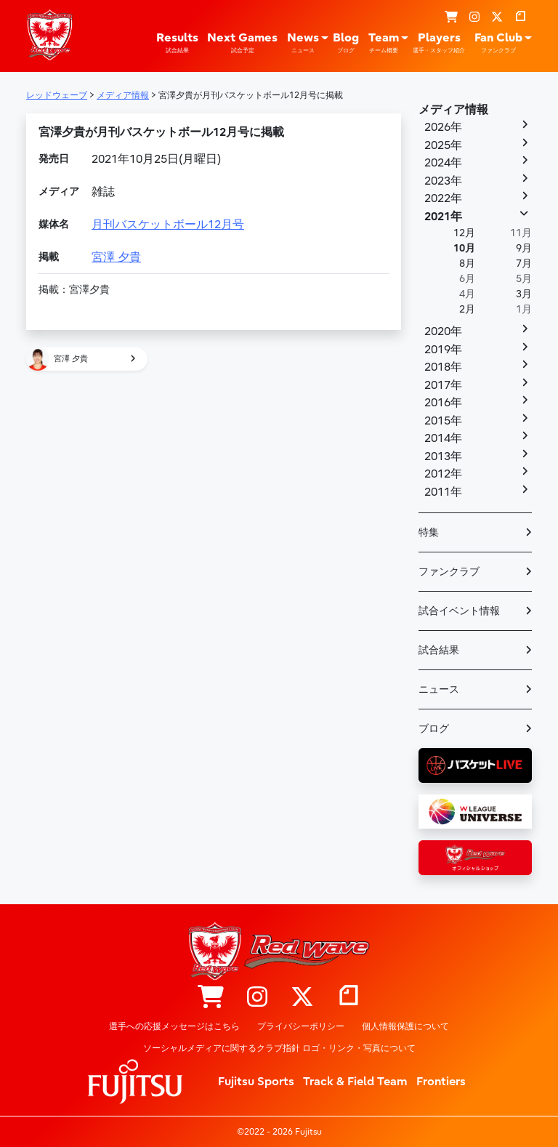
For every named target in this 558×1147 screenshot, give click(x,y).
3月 (524, 294)
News (303, 43)
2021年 (443, 216)
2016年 (443, 402)
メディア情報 (453, 109)
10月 (464, 248)
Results (177, 43)
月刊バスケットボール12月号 (168, 224)
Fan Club (498, 43)
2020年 (443, 331)
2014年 (443, 438)
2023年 (443, 181)
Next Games (242, 43)
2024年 (443, 162)
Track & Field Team (355, 1081)
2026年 (443, 127)
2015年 (443, 420)
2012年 (443, 473)
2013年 (443, 456)
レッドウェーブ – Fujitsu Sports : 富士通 (49, 34)
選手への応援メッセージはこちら (174, 1026)
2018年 (443, 367)
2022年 (443, 198)
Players (439, 43)
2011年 (443, 492)
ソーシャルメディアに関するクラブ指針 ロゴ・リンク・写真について (279, 1048)
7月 (524, 263)
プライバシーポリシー (300, 1026)
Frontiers (441, 1081)
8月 (467, 263)
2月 (467, 309)
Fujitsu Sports (256, 1081)
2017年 (443, 385)
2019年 (443, 349)
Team (383, 43)
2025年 (443, 145)
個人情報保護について (405, 1026)
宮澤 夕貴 (116, 257)
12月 (464, 233)
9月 (524, 248)
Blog (346, 43)
